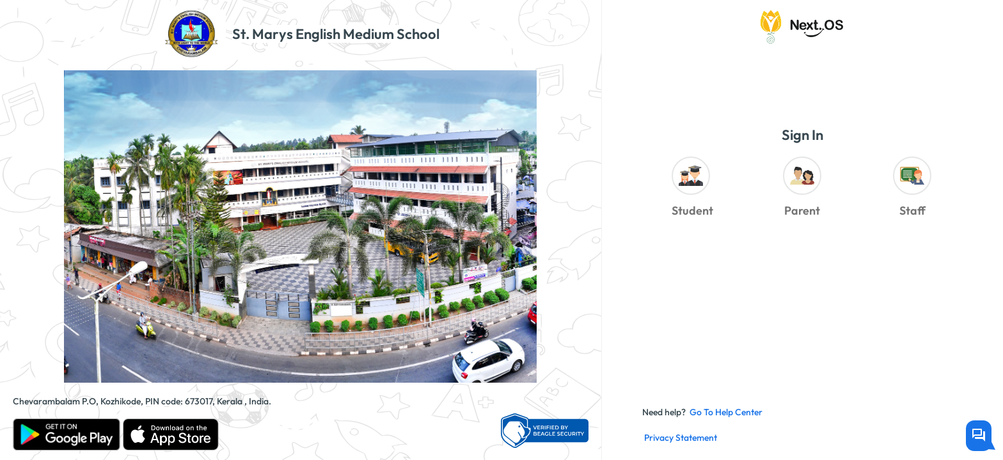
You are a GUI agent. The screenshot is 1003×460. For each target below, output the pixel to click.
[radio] (692, 190)
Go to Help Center (726, 412)
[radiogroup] (802, 190)
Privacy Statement (680, 437)
